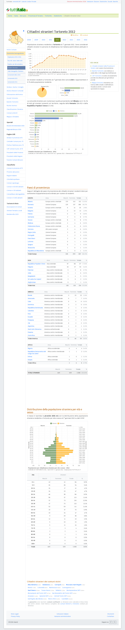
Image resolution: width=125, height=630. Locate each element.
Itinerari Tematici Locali (14, 210)
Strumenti (110, 614)
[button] (110, 622)
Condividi (84, 35)
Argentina (31, 326)
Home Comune (12, 50)
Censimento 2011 (12, 82)
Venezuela (31, 298)
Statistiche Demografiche (15, 53)
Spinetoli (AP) (46, 596)
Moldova (30, 223)
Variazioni (90, 1)
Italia (16, 16)
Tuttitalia (9, 1)
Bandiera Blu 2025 (13, 214)
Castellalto (67, 599)
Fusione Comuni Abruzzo (15, 160)
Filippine (30, 267)
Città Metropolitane (13, 179)
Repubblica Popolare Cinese (36, 264)
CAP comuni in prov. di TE (15, 149)
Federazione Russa (34, 226)
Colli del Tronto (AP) (62, 596)
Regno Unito (32, 232)
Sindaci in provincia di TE (15, 138)
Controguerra (68, 587)
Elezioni (96, 1)
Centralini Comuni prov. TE (15, 141)
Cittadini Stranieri (13, 68)
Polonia (30, 214)
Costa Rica (31, 335)
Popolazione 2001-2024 (14, 57)
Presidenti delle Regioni (14, 156)
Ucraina (30, 208)
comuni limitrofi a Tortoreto (69, 604)
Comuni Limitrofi (12, 113)
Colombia (31, 311)
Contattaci (110, 616)
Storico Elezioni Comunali (15, 91)
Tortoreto (48, 16)
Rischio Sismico (12, 105)
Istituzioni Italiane (62, 614)
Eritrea (30, 356)
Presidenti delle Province (15, 152)
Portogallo (31, 235)
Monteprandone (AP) (75, 590)
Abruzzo (23, 16)
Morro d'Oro (54, 599)
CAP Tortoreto (96, 76)
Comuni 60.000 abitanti (15, 187)
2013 (64, 40)
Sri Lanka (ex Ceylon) (34, 279)
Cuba (29, 301)
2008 (29, 40)
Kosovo (30, 220)
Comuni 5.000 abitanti (14, 198)
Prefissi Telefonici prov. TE (15, 145)
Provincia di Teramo (35, 16)
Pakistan (30, 270)
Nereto (32, 587)
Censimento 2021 (12, 78)
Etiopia (30, 360)
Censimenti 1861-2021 (14, 75)
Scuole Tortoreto (12, 98)
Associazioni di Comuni (14, 207)
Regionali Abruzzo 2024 (14, 129)
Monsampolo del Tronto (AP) (39, 593)
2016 (85, 40)
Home (10, 16)
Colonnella (43, 587)
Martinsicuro (55, 587)
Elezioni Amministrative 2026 (76, 1)
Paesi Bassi (31, 238)
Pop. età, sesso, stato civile (15, 60)
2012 (57, 40)
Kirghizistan (32, 282)
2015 (78, 40)
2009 (36, 40)
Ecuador (30, 317)
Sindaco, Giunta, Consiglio (15, 87)
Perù (29, 314)
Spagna (30, 244)
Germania (31, 217)
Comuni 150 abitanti (14, 190)
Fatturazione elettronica (15, 94)
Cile (29, 323)
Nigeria (30, 348)
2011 (50, 40)
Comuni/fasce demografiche (16, 194)
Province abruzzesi (13, 172)
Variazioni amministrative (62, 616)
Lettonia (30, 241)
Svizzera (30, 229)
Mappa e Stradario (13, 117)
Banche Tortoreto (12, 102)
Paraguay (31, 320)
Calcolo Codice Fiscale (28, 1)
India (29, 273)
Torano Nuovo (47, 590)
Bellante (60, 590)
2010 (43, 40)
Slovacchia (31, 248)
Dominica (31, 304)
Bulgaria (30, 211)
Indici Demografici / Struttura (15, 71)
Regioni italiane (12, 175)
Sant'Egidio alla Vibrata (37, 599)
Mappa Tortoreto (97, 83)
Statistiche (103, 1)
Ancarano (33, 596)
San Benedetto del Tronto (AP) (64, 593)
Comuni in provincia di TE (15, 168)
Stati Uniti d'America (34, 329)
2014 (71, 40)
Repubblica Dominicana (35, 308)
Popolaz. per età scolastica (15, 64)
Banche (115, 1)
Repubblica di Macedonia (36, 251)
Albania (30, 201)
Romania (30, 204)
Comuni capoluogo (13, 183)
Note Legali (14, 614)
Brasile (30, 295)
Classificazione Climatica (15, 109)
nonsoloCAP (17, 1)
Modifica (74, 35)
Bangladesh (31, 276)
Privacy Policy (15, 616)
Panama (30, 332)
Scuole (110, 1)
